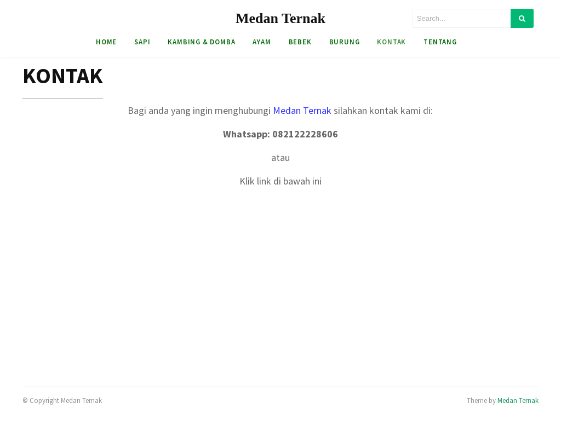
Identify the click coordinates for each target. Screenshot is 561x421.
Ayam (262, 41)
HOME (106, 41)
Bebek (300, 41)
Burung (344, 41)
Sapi (142, 41)
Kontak (391, 41)
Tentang (440, 41)
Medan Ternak (280, 18)
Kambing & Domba (201, 41)
